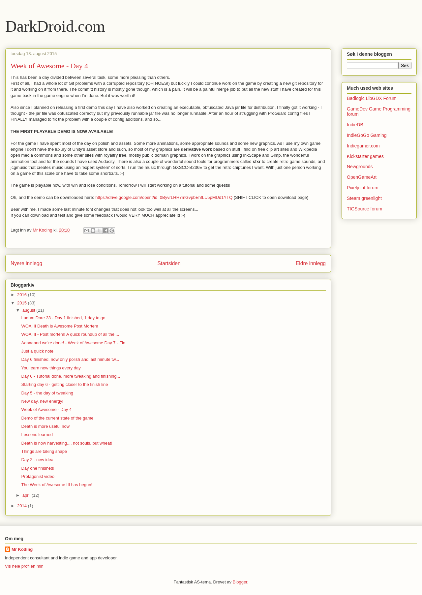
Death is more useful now (45, 426)
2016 (22, 294)
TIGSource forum (364, 208)
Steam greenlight (364, 198)
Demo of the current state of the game (57, 418)
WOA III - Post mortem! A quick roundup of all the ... (70, 334)
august (29, 310)
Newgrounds (360, 166)
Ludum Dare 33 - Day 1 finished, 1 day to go (63, 317)
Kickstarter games (365, 156)
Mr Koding (22, 549)
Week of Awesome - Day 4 (46, 409)
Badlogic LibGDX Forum (372, 98)
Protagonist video (37, 476)
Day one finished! (37, 468)
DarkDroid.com (55, 26)
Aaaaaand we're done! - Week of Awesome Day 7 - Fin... (75, 342)
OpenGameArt (362, 177)
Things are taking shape (44, 451)
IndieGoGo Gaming (367, 135)
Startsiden (168, 263)
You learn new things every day (50, 367)
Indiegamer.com (363, 145)
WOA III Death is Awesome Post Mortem (59, 326)
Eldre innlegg (311, 263)
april (27, 495)
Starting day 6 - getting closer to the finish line (64, 384)
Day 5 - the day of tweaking (47, 393)
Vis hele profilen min (24, 566)
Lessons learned (36, 434)
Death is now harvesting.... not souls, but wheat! (66, 443)
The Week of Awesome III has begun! (56, 484)
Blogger (240, 581)
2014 (22, 505)
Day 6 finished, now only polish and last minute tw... (70, 359)
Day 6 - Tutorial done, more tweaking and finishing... (70, 376)
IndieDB (355, 124)
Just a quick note (37, 351)
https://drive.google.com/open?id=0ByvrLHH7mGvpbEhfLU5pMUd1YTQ (163, 197)
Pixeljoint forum (362, 187)
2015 (22, 302)
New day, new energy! (42, 401)
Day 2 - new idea (37, 459)
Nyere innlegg (26, 263)
